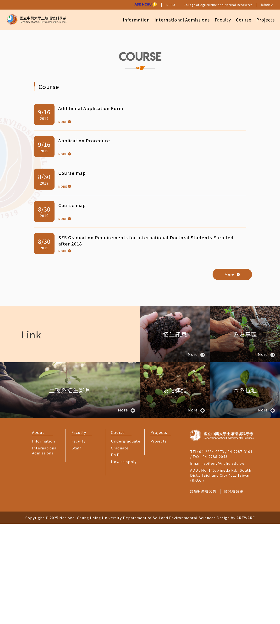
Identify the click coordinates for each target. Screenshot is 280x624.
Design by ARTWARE (236, 617)
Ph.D (115, 554)
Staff (76, 547)
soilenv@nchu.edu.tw (224, 563)
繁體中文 (267, 5)
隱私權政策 (234, 591)
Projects (265, 19)
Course (242, 19)
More (232, 374)
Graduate (120, 547)
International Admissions (178, 19)
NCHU (170, 5)
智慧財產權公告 (203, 591)
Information (131, 19)
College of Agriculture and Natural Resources (218, 5)
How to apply (124, 561)
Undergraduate (125, 541)
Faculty (220, 19)
